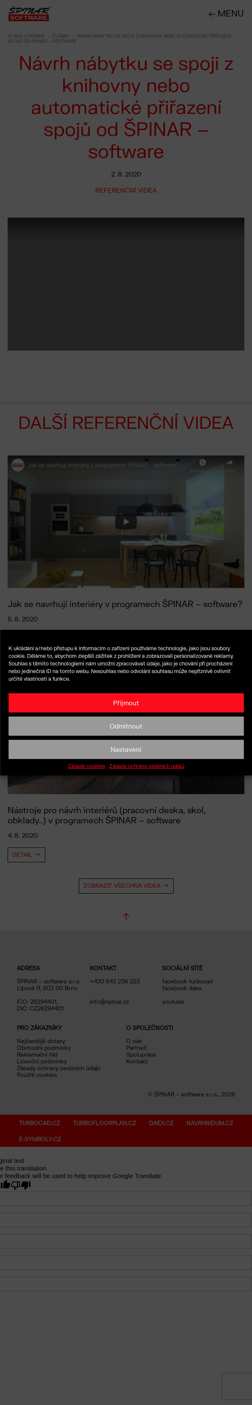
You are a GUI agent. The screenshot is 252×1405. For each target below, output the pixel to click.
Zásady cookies (86, 766)
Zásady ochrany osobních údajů (146, 766)
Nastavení (126, 749)
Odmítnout (126, 726)
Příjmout (126, 703)
